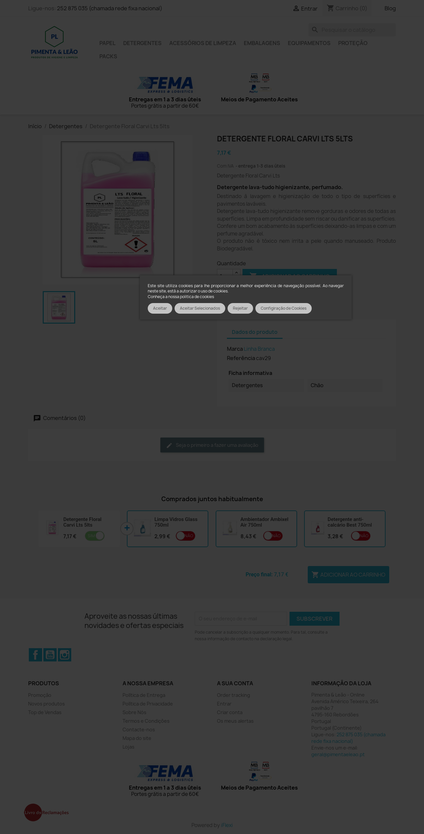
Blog (390, 8)
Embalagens (262, 43)
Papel (107, 43)
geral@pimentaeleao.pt (338, 754)
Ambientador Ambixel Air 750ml (264, 522)
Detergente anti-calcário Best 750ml (350, 522)
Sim (91, 536)
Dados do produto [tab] (255, 332)
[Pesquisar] (352, 29)
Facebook (35, 654)
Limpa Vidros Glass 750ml (175, 522)
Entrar (224, 704)
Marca (235, 348)
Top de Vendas (45, 712)
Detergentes (142, 43)
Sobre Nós (134, 712)
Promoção (39, 695)
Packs (108, 56)
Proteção (353, 43)
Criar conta (229, 712)
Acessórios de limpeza (202, 43)
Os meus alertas (235, 721)
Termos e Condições (146, 721)
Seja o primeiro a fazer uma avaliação (212, 445)
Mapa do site (137, 738)
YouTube (50, 654)
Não (189, 536)
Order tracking (233, 695)
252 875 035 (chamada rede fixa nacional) (109, 8)
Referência (241, 358)
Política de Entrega (144, 695)
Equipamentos (309, 43)
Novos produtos (46, 704)
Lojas (128, 747)
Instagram (64, 654)
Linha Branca (259, 348)
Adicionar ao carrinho (348, 575)
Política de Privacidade (148, 704)
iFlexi (227, 825)
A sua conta (235, 683)
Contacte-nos (139, 729)
